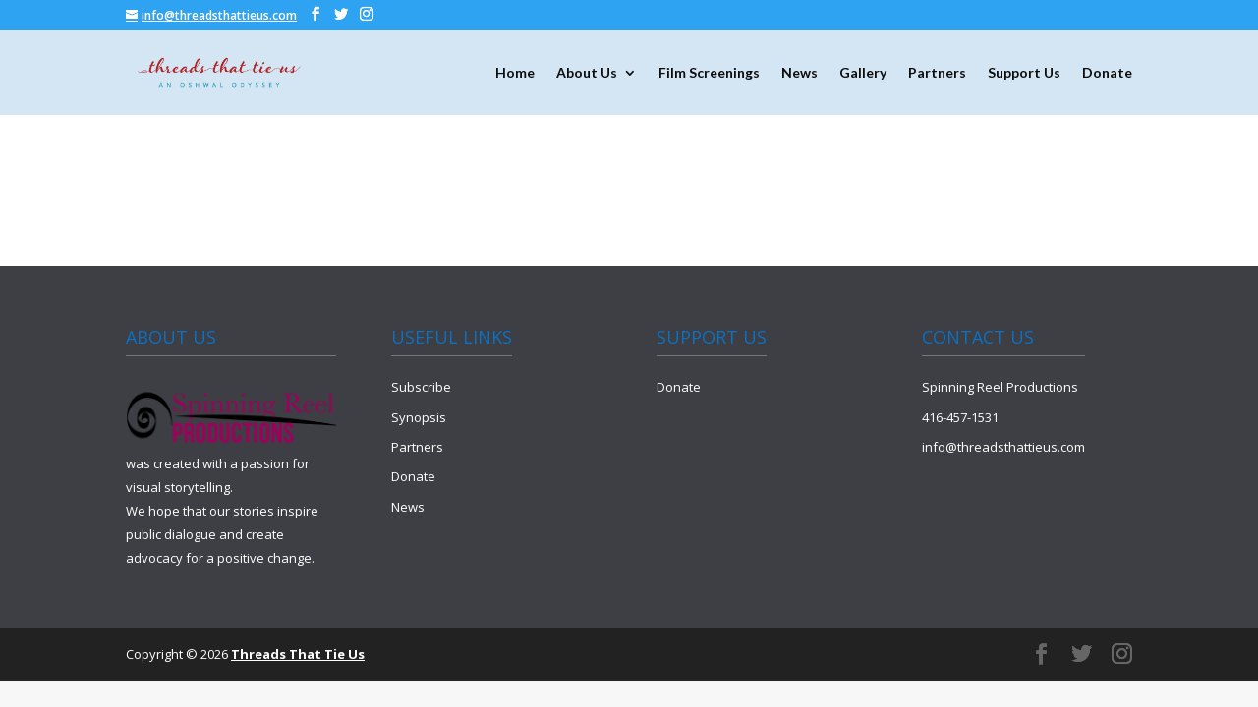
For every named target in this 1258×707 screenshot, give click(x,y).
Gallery (862, 73)
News (799, 73)
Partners (937, 73)
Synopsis (418, 417)
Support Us (1024, 73)
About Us (586, 73)
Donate (1107, 73)
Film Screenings (709, 73)
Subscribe (421, 387)
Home (515, 73)
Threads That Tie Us (298, 654)
